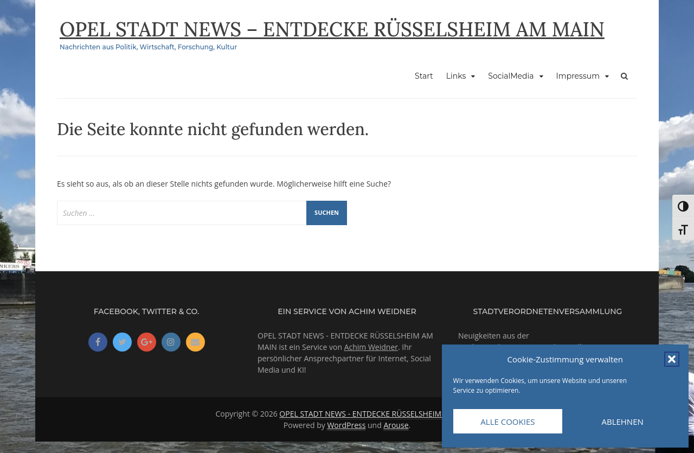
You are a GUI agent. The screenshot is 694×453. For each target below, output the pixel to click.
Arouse (395, 425)
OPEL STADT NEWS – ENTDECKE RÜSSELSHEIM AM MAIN (332, 29)
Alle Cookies (507, 421)
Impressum (578, 76)
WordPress (346, 425)
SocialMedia (511, 76)
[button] (671, 359)
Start (424, 76)
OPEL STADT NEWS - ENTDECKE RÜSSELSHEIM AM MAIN (377, 414)
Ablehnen (622, 421)
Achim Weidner (371, 347)
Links (456, 76)
